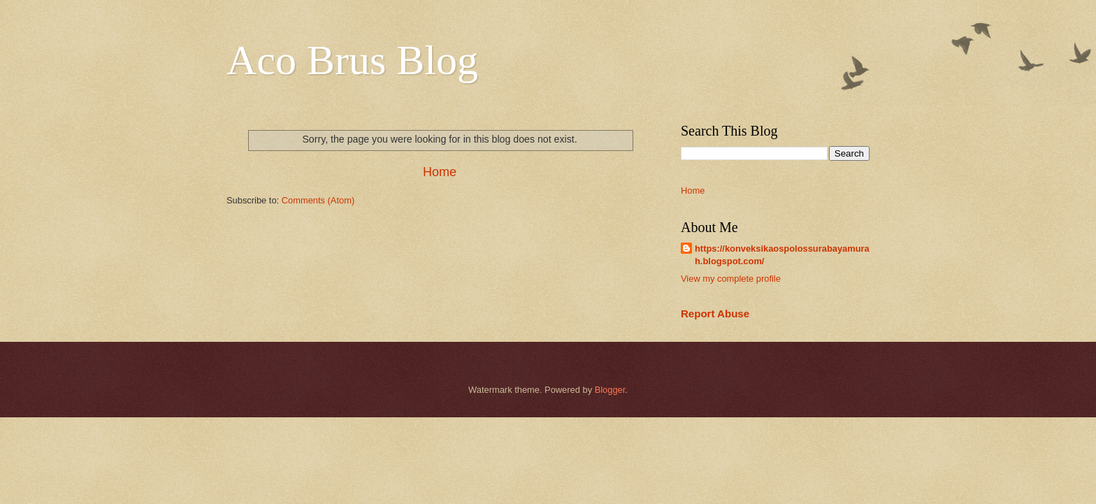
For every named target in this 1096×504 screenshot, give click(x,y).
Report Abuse (715, 313)
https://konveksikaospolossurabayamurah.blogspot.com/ (782, 254)
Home (439, 172)
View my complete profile (731, 278)
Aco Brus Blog (352, 60)
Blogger (610, 389)
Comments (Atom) (318, 200)
